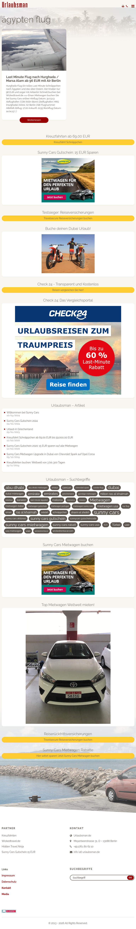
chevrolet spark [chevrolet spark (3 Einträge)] (82, 488)
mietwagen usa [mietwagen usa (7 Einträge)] (107, 506)
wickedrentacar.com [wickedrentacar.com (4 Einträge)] (63, 531)
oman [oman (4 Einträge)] (8, 512)
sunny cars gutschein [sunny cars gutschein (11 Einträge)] (47, 518)
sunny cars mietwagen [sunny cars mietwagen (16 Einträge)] (27, 524)
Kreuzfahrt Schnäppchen (68, 142)
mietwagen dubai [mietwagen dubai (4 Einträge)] (15, 506)
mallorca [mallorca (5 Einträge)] (57, 500)
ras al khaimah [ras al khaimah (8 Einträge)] (26, 512)
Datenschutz (9, 881)
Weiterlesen (34, 120)
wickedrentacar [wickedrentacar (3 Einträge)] (41, 531)
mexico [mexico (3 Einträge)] (82, 500)
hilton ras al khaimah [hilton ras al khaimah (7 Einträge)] (114, 494)
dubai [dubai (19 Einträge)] (113, 487)
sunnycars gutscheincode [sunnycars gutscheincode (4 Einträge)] (83, 518)
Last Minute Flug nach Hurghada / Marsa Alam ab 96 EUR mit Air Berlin (33, 79)
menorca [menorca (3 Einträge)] (71, 500)
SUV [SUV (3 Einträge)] (106, 525)
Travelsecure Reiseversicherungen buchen (68, 218)
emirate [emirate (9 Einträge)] (34, 494)
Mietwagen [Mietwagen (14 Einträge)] (100, 500)
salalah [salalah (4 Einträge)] (44, 512)
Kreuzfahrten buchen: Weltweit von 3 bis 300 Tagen (36, 462)
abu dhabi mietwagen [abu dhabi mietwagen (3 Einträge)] (37, 488)
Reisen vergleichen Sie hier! (68, 290)
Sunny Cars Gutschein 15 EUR (18, 852)
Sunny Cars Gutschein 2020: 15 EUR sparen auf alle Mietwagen (42, 445)
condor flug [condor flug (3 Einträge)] (98, 488)
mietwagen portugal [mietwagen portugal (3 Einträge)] (60, 506)
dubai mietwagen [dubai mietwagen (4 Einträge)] (15, 493)
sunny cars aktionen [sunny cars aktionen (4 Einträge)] (16, 518)
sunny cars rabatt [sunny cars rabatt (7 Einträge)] (64, 525)
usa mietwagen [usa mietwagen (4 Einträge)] (13, 531)
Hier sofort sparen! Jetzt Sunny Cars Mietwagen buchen (68, 755)
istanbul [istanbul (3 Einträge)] (9, 500)
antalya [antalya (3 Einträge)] (55, 488)
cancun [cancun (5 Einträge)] (66, 487)
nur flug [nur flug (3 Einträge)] (126, 506)
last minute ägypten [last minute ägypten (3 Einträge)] (39, 500)
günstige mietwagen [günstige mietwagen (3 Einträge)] (87, 494)
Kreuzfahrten (9, 835)
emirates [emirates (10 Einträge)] (51, 494)
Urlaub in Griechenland (20, 429)
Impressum (8, 875)
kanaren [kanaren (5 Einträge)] (21, 500)
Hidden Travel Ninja (13, 846)
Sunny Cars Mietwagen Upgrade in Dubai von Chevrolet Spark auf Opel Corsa (51, 454)
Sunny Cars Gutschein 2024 (22, 420)
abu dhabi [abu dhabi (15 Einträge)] (15, 487)
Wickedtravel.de (11, 841)
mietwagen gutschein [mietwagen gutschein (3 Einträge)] (37, 506)
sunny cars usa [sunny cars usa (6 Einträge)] (89, 524)
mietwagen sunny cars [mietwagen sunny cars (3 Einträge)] (83, 506)
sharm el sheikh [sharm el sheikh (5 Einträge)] (80, 512)
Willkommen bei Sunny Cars (23, 412)
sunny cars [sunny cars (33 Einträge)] (106, 512)
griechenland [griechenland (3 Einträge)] (68, 494)
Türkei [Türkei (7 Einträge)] (116, 525)
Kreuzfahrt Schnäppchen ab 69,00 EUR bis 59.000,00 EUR (40, 437)
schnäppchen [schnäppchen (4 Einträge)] (60, 512)
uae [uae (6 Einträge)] (127, 524)
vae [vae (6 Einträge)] (28, 531)
